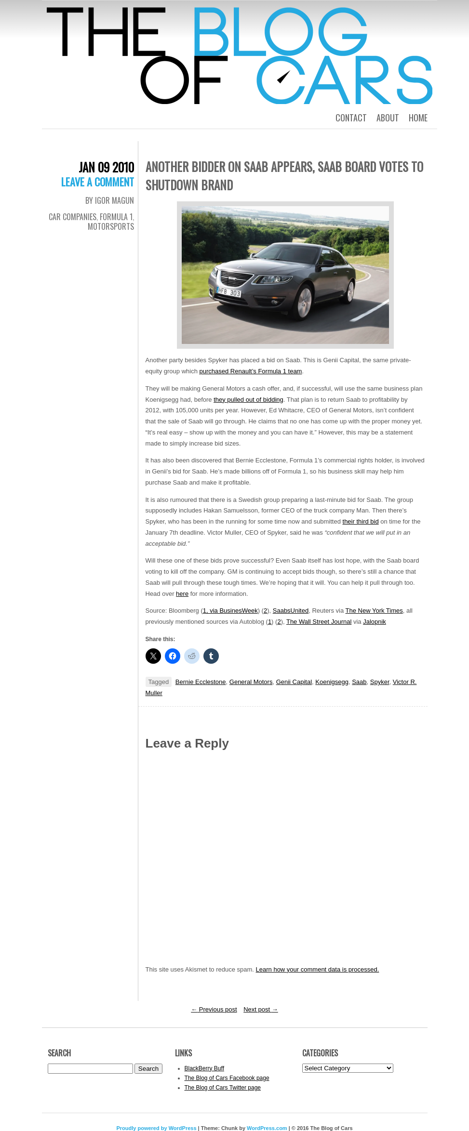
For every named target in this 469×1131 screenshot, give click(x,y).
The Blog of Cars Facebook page (227, 1078)
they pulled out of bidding (248, 399)
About (387, 117)
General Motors (251, 681)
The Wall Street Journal (318, 621)
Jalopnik (374, 621)
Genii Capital (294, 681)
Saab (359, 681)
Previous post (214, 1009)
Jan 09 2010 (106, 167)
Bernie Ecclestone (200, 681)
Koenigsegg (331, 681)
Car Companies (72, 217)
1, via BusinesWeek (230, 610)
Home (418, 117)
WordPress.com (267, 1128)
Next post (260, 1009)
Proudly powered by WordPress (156, 1128)
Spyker (379, 681)
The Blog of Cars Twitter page (223, 1087)
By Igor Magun (109, 200)
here (182, 593)
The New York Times (374, 610)
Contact (351, 117)
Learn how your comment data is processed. (317, 969)
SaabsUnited (290, 610)
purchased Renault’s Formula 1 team (251, 371)
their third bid (361, 521)
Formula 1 (116, 217)
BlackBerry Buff (204, 1068)
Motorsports (111, 226)
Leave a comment (97, 181)
